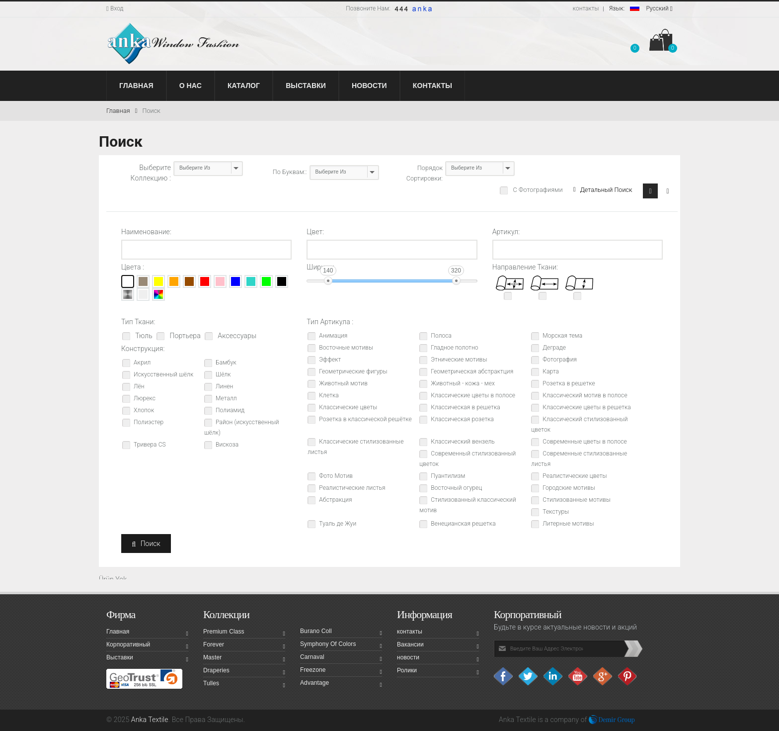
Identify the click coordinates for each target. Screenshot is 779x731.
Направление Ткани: (525, 267)
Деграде (554, 347)
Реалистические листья (352, 487)
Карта (551, 371)
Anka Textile (149, 720)
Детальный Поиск (602, 189)
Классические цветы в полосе (473, 395)
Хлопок (144, 410)
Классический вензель (462, 441)
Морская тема (562, 335)
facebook (504, 676)
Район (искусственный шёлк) (241, 427)
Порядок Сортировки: (424, 173)
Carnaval (341, 658)
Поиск (151, 110)
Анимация (333, 335)
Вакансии (438, 646)
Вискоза (227, 444)
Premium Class (244, 633)
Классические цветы (348, 407)
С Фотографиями (536, 189)
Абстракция (335, 499)
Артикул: (506, 232)
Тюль (143, 336)
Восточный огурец (456, 487)
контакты (586, 8)
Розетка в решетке (569, 383)
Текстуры (556, 511)
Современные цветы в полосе (585, 441)
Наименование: (146, 232)
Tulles (244, 685)
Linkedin (553, 676)
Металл (226, 398)
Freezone (341, 671)
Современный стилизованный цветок (467, 458)
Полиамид (230, 410)
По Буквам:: (290, 172)
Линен (224, 386)
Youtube (578, 676)
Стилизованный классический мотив (467, 505)
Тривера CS (150, 444)
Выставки (147, 659)
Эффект (330, 359)
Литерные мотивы (568, 523)
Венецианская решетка (463, 523)
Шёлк (223, 374)
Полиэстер (148, 422)
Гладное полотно (454, 347)
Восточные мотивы (346, 347)
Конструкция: (143, 349)
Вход (115, 8)
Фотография (560, 359)
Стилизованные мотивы (577, 499)
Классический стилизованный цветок (579, 424)
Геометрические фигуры (353, 371)
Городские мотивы (569, 487)
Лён (139, 386)
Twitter (529, 676)
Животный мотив (343, 383)
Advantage (341, 684)
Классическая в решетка (465, 407)
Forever (244, 646)
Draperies (244, 672)
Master (244, 659)
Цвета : (132, 267)
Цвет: (315, 232)
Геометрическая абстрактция (472, 371)
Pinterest (628, 676)
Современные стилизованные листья (579, 458)
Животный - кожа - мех (463, 383)
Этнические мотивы (459, 359)
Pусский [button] (641, 8)
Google (603, 676)
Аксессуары (236, 336)
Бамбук (226, 362)
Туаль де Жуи (337, 523)
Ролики (438, 672)
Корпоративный (147, 646)
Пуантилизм (448, 475)
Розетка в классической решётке (365, 419)
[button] (634, 42)
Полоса (441, 335)
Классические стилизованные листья (355, 447)
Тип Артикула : (330, 322)
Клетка (329, 395)
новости (438, 659)
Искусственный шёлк (163, 374)
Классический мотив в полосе (585, 395)
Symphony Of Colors (341, 645)
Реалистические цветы (575, 475)
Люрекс (145, 398)
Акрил (142, 362)
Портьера (184, 336)
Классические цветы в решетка (586, 407)
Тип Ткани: (138, 322)
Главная (121, 110)
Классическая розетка (462, 419)
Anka (506, 720)
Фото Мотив (336, 475)
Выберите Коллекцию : (151, 173)
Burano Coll (341, 633)
